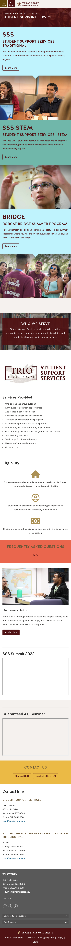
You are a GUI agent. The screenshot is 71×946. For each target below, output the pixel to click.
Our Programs (11, 922)
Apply (60, 937)
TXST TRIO (34, 13)
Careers (31, 937)
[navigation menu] (3, 3)
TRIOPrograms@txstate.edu (16, 892)
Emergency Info (46, 937)
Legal (35, 942)
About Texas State (14, 937)
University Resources (15, 916)
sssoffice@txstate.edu (13, 821)
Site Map (6, 898)
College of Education (14, 13)
